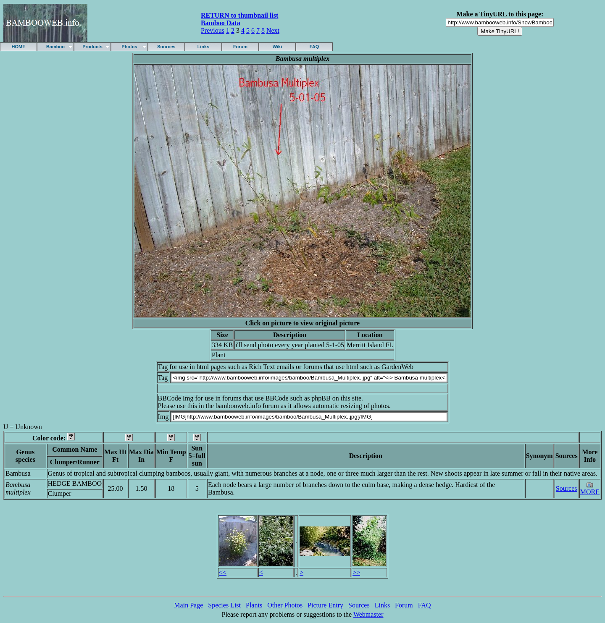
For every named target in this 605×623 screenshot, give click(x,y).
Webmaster (368, 614)
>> (356, 572)
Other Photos (284, 605)
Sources (166, 46)
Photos (129, 46)
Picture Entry (325, 605)
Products (92, 46)
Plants (254, 605)
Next (272, 30)
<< (222, 572)
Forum (240, 46)
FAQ (314, 46)
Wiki (277, 46)
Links (203, 46)
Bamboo (55, 46)
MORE (590, 491)
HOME (19, 46)
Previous (212, 30)
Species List (224, 605)
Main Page (188, 605)
